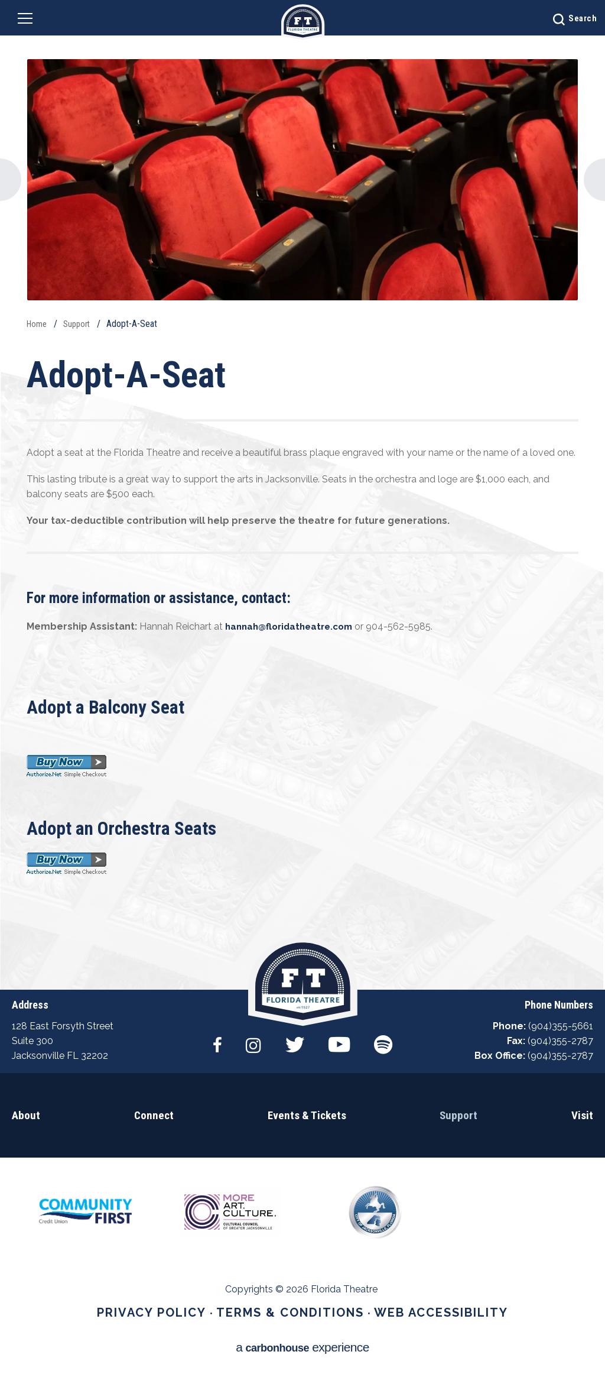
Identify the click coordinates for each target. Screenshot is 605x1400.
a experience (303, 1363)
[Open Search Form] (554, 17)
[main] (302, 495)
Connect (153, 1144)
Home (38, 323)
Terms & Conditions (292, 1341)
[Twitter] (294, 1069)
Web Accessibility (422, 1341)
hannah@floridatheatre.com (293, 626)
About (25, 1144)
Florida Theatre (303, 22)
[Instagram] (251, 1069)
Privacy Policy (172, 1341)
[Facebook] (214, 1069)
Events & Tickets (306, 1144)
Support (80, 323)
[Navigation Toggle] (31, 20)
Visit (583, 1144)
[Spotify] (386, 1069)
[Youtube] (341, 1069)
